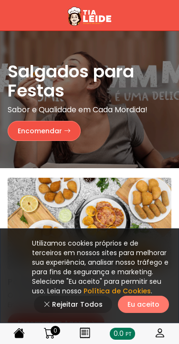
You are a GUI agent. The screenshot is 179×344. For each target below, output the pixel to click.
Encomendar (44, 131)
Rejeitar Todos (73, 304)
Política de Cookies (116, 291)
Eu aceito (143, 304)
